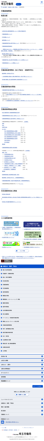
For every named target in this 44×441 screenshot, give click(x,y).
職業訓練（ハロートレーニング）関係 (11, 299)
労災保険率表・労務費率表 (10, 169)
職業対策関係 (6, 303)
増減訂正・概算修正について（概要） (12, 165)
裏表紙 (3, 144)
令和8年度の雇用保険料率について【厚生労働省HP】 (14, 31)
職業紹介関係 (6, 295)
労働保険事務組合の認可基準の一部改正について (13, 118)
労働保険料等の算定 (8, 156)
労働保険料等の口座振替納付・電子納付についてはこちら (19, 100)
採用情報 (22, 377)
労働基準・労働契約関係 (8, 273)
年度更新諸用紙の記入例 (9, 158)
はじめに (4, 129)
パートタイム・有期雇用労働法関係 (11, 317)
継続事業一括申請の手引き (8, 73)
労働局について (22, 414)
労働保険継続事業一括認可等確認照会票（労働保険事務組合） (16, 180)
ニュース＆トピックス (22, 399)
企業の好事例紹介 (22, 368)
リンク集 (4, 427)
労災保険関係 (6, 288)
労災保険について (6, 37)
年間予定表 (4, 127)
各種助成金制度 (6, 347)
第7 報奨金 (6, 142)
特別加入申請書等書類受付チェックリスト (11, 201)
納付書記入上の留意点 (9, 161)
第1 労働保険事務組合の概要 (10, 131)
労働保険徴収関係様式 (7, 46)
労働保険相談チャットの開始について (10, 62)
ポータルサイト (22, 372)
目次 (3, 125)
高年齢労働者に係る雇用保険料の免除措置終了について (14, 79)
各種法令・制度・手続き (22, 403)
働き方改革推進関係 (7, 270)
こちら (21, 183)
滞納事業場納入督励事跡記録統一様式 (10, 174)
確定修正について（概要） (10, 167)
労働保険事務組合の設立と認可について (11, 115)
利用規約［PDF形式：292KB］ (10, 430)
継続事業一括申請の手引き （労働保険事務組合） (13, 177)
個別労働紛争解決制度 (8, 332)
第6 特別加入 (7, 140)
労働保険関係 (6, 284)
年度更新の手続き (8, 160)
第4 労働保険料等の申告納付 (10, 136)
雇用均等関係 (6, 306)
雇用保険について (6, 40)
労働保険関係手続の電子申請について (10, 43)
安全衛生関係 (6, 281)
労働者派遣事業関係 (7, 325)
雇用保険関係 (6, 292)
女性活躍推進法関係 (7, 310)
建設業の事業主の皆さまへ (8, 53)
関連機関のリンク (22, 381)
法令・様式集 (6, 336)
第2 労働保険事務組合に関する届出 (12, 132)
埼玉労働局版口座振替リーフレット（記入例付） (31, 94)
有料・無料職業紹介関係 (8, 328)
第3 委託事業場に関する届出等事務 (12, 134)
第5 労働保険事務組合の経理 (10, 138)
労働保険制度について (7, 34)
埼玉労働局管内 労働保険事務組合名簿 (10, 112)
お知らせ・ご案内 (22, 364)
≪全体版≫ (27, 150)
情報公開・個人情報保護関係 (9, 343)
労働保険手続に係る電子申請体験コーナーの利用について (15, 59)
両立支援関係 (6, 314)
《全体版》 (26, 121)
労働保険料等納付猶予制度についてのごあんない (13, 90)
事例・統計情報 (22, 407)
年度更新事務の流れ (8, 154)
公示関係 (5, 350)
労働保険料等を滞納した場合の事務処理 (13, 163)
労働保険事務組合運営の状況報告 (9, 147)
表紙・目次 (4, 152)
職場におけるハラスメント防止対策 (11, 321)
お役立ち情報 (22, 360)
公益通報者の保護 (7, 339)
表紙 (3, 123)
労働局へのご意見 (22, 394)
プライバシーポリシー (29, 427)
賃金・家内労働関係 (7, 277)
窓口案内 (22, 410)
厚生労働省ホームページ (12, 94)
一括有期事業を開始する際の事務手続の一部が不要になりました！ (17, 76)
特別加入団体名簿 (6, 194)
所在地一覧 (22, 356)
